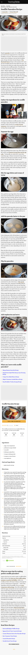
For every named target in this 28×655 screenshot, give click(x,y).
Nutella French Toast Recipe (10, 641)
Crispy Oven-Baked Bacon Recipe (11, 377)
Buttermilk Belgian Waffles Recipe (11, 628)
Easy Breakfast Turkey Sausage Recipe (12, 382)
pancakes (7, 53)
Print (16, 425)
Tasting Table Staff (14, 11)
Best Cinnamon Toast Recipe (10, 636)
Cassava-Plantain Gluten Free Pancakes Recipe (14, 633)
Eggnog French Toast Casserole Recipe (12, 631)
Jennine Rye (5, 11)
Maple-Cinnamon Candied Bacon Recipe (13, 379)
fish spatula (21, 282)
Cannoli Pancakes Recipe (9, 638)
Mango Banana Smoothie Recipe (11, 370)
